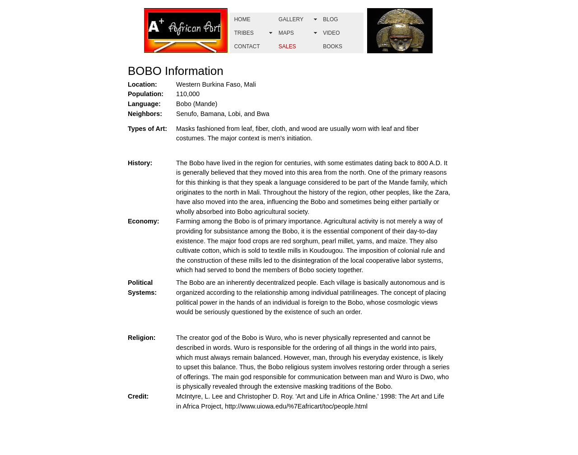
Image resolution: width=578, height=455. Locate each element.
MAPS (286, 33)
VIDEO (331, 33)
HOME (242, 19)
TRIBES (243, 33)
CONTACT (247, 46)
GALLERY (291, 19)
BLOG (330, 19)
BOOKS (332, 46)
